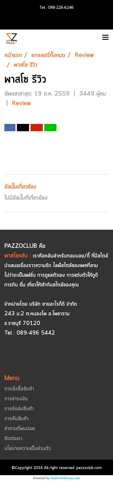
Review (21, 103)
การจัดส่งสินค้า (19, 409)
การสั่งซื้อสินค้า (19, 389)
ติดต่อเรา (13, 438)
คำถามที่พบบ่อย (19, 428)
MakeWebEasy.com (65, 478)
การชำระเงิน (16, 399)
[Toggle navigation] (105, 37)
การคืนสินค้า (16, 419)
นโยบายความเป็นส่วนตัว (27, 448)
